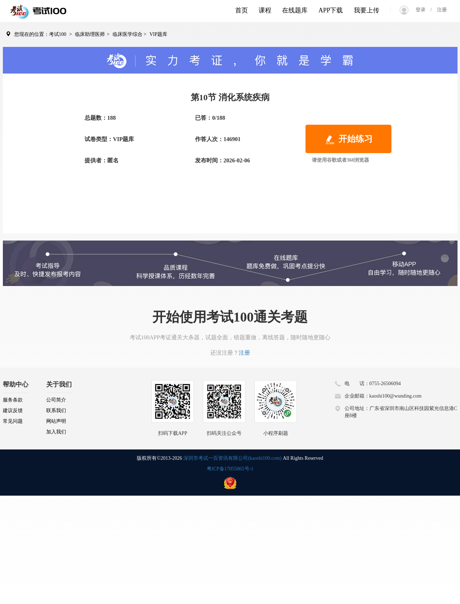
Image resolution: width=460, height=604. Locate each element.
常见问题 (13, 421)
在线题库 (295, 10)
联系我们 (56, 410)
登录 (423, 9)
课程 (265, 10)
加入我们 (56, 432)
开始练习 (348, 139)
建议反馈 (13, 410)
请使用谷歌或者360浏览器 (340, 160)
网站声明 (56, 421)
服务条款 (13, 400)
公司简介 (56, 400)
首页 (241, 10)
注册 (439, 9)
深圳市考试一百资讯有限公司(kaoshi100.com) (232, 458)
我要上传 (366, 10)
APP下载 (330, 10)
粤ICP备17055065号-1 (230, 468)
